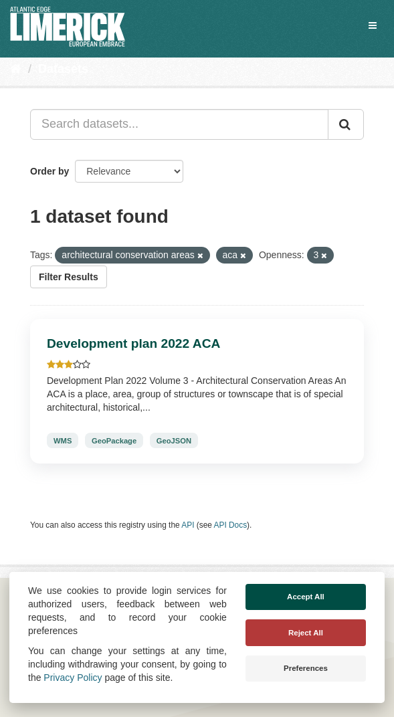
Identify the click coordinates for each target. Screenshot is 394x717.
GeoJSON (174, 441)
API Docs (231, 525)
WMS (63, 441)
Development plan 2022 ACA (133, 343)
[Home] (15, 69)
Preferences (306, 668)
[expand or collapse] (372, 25)
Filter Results (68, 277)
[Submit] (346, 124)
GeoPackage (114, 441)
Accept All (305, 597)
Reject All (305, 633)
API (187, 525)
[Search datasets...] (179, 124)
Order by (49, 171)
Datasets (63, 69)
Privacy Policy (72, 677)
